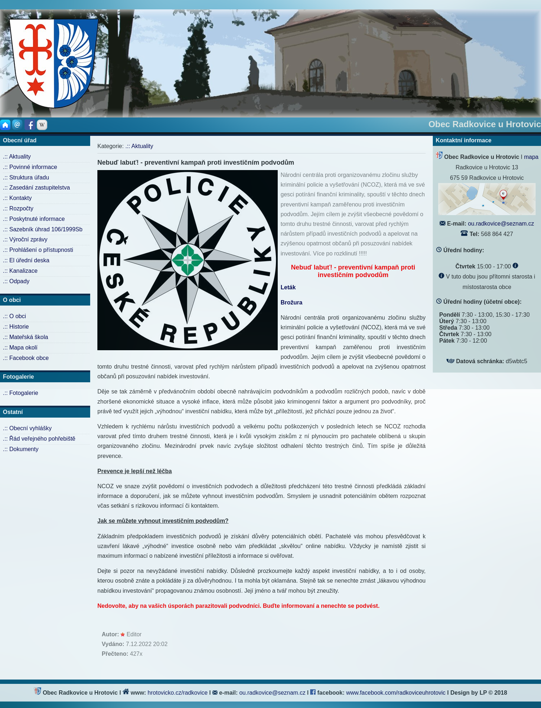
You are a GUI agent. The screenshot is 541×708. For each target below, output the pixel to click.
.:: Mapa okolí (20, 347)
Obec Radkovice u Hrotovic (484, 124)
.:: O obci (14, 316)
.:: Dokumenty (21, 449)
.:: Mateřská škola (25, 337)
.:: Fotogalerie (20, 393)
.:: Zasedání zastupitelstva (36, 187)
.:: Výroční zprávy (25, 239)
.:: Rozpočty (18, 208)
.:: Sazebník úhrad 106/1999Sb (43, 229)
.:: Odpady (16, 281)
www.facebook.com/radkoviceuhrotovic (396, 693)
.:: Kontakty (17, 198)
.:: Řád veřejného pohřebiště (39, 439)
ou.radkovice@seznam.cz (501, 224)
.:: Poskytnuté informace (34, 219)
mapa (531, 157)
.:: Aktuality (17, 156)
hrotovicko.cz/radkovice (177, 693)
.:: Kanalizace (20, 271)
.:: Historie (16, 327)
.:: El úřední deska (26, 260)
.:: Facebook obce (26, 358)
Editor (134, 634)
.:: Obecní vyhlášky (27, 428)
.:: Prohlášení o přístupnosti (38, 250)
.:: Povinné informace (30, 167)
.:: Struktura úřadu (26, 177)
